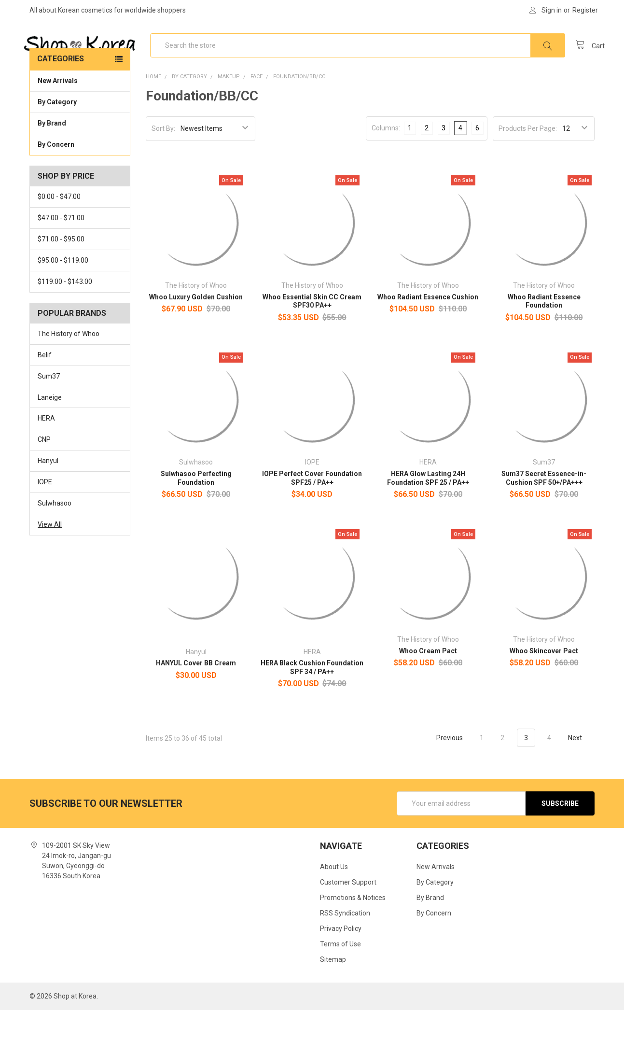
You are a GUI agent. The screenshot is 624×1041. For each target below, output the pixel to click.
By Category (80, 132)
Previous (444, 769)
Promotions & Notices (353, 928)
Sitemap (333, 990)
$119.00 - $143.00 (65, 312)
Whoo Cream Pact (428, 681)
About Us (334, 897)
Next (580, 769)
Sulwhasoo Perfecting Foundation (196, 509)
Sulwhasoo (54, 534)
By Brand (80, 153)
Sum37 (49, 407)
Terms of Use (340, 975)
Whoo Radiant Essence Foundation (544, 332)
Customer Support (348, 913)
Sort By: (163, 159)
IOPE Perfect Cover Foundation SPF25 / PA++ (312, 509)
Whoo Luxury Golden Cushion (196, 328)
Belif (45, 386)
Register (585, 10)
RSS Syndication (345, 944)
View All (50, 555)
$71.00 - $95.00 (61, 270)
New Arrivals (58, 111)
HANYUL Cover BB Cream (196, 694)
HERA (46, 449)
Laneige (50, 428)
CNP (44, 470)
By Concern (80, 174)
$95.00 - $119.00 (63, 291)
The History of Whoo (68, 364)
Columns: (386, 159)
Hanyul (48, 491)
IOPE (45, 513)
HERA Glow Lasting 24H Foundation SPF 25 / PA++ (428, 509)
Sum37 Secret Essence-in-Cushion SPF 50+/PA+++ (543, 509)
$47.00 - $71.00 (61, 249)
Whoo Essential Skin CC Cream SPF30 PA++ (312, 332)
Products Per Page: (528, 159)
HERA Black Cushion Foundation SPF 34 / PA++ (312, 698)
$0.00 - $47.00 (59, 227)
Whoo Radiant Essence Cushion (427, 328)
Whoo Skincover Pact (544, 681)
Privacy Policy (340, 959)
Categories (60, 89)
